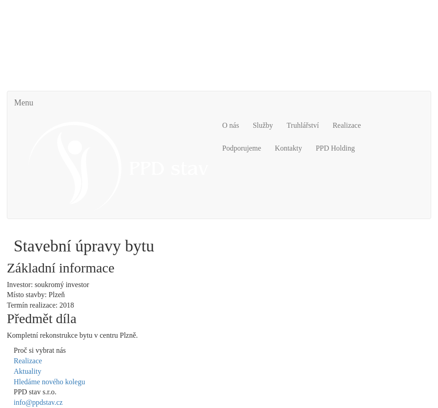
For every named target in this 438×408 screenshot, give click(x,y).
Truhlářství (303, 125)
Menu (23, 102)
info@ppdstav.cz (38, 402)
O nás (230, 125)
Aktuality (27, 371)
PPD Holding (335, 148)
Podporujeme (241, 148)
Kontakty (288, 148)
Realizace (347, 125)
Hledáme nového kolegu (49, 382)
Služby (263, 125)
